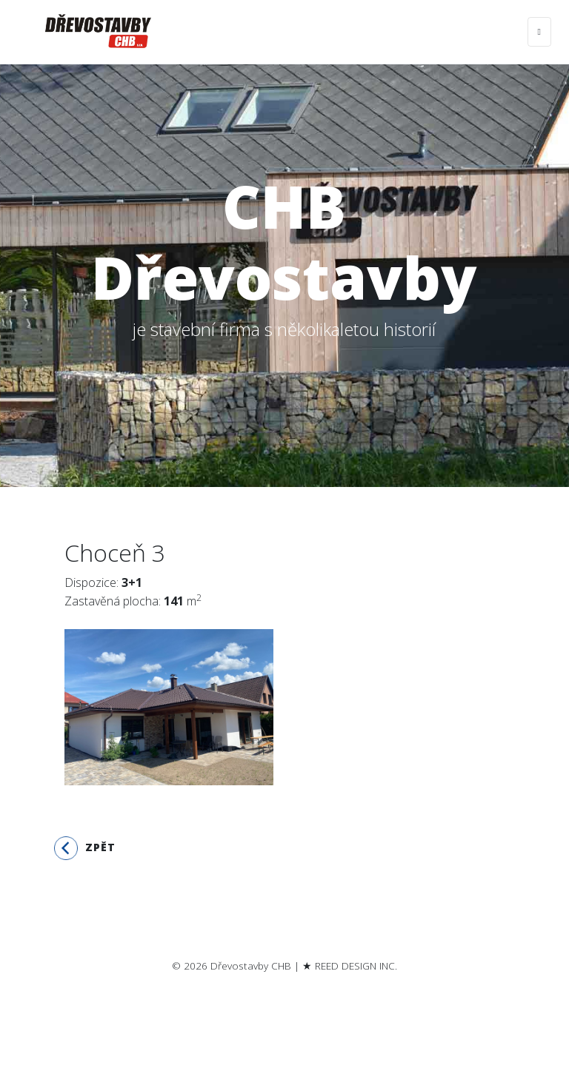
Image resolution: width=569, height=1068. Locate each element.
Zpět (85, 848)
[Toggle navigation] (539, 32)
